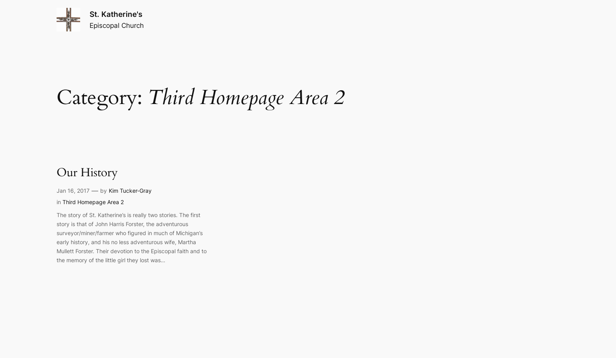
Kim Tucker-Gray (130, 190)
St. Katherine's (116, 14)
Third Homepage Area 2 (93, 202)
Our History (87, 173)
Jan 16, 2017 (73, 190)
